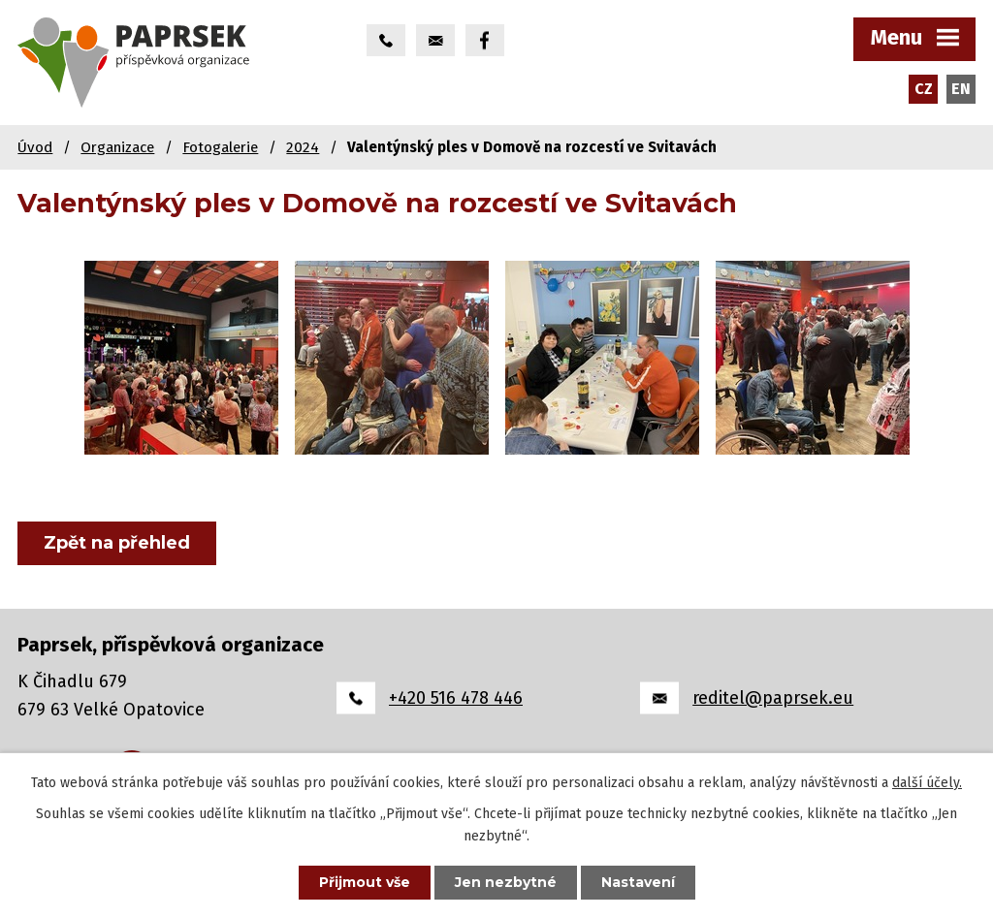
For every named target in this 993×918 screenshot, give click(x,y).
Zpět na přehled (117, 543)
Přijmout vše (364, 882)
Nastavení (638, 882)
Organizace (117, 147)
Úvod (34, 147)
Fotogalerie (220, 147)
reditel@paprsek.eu (772, 698)
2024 (302, 147)
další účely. (927, 783)
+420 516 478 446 (456, 698)
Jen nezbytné (506, 882)
